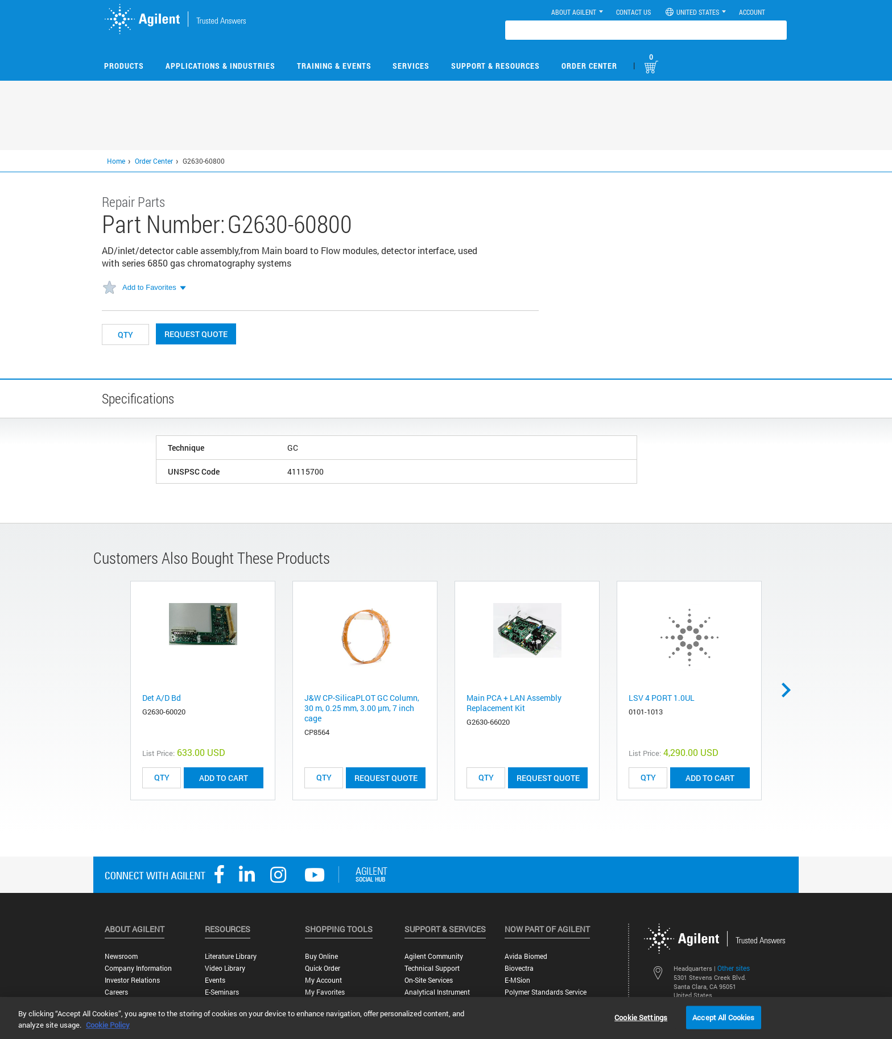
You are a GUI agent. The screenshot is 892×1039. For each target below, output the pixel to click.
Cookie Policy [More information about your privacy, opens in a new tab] (108, 1025)
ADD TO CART (223, 777)
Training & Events (334, 65)
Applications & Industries (220, 65)
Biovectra (519, 968)
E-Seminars (222, 992)
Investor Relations (132, 980)
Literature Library (231, 956)
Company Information (138, 968)
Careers (116, 992)
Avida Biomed (526, 956)
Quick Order (322, 968)
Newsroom (121, 956)
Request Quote (196, 334)
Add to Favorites (149, 287)
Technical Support (432, 968)
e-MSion (517, 980)
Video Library (225, 968)
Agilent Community (433, 956)
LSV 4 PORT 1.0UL (662, 697)
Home (116, 160)
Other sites (733, 967)
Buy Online (321, 956)
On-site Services (428, 980)
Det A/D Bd (161, 697)
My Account (323, 980)
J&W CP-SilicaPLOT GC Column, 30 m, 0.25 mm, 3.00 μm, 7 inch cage (361, 708)
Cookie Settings (640, 1017)
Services (411, 65)
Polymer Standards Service (546, 992)
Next (790, 690)
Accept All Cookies (723, 1017)
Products (124, 65)
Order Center (589, 65)
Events (215, 980)
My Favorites (325, 992)
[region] (446, 1018)
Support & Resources (495, 65)
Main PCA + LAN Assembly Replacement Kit (513, 702)
